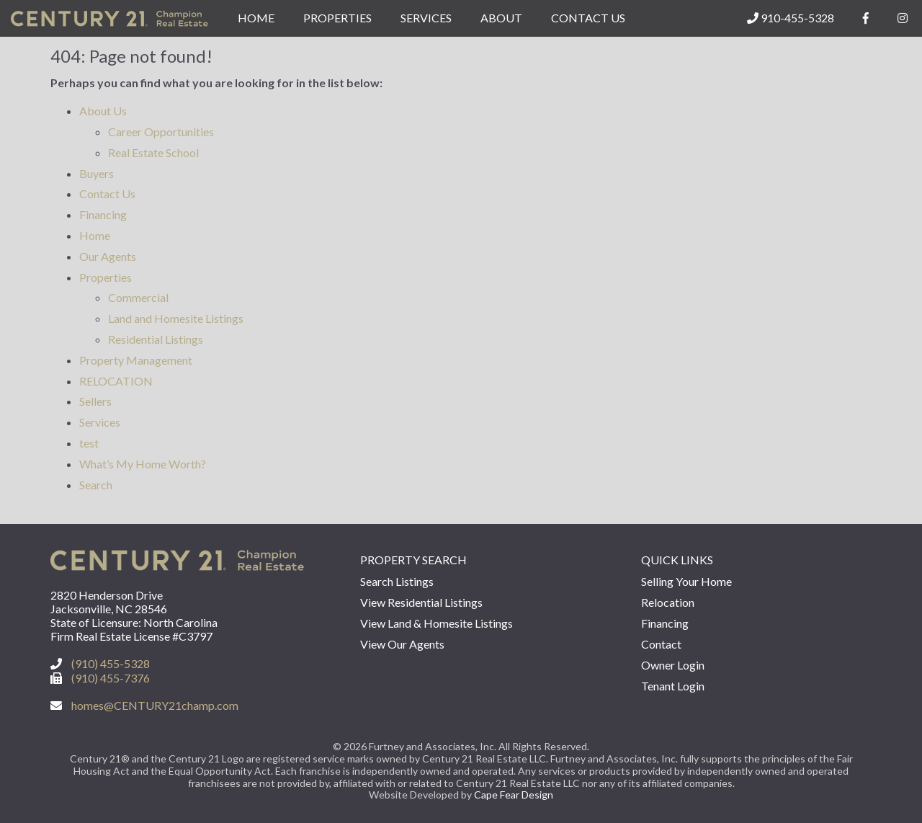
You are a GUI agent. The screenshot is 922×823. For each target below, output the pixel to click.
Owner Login (672, 665)
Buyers (96, 173)
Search (95, 484)
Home (256, 18)
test (89, 443)
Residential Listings (155, 339)
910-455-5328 (790, 18)
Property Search (413, 559)
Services (426, 18)
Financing (103, 214)
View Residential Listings (421, 602)
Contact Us (588, 18)
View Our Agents (402, 644)
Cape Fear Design (513, 794)
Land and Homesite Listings (175, 318)
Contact (661, 644)
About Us (103, 110)
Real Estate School (153, 152)
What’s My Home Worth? (142, 464)
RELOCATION (116, 381)
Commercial (138, 297)
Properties (337, 18)
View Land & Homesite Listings (436, 623)
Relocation (667, 602)
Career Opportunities (161, 131)
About (501, 18)
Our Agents (107, 256)
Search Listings (397, 581)
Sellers (95, 401)
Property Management (135, 360)
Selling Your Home (686, 581)
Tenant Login (672, 686)
